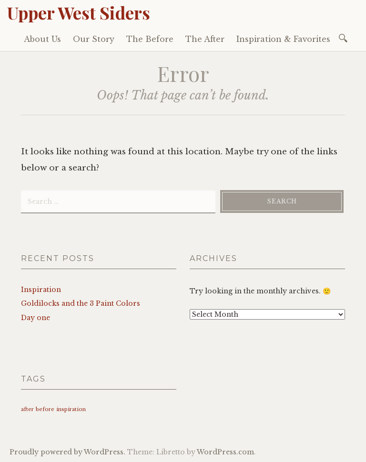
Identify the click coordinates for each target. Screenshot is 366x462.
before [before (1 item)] (45, 409)
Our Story (93, 39)
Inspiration (41, 289)
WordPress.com (225, 452)
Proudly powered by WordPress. (67, 452)
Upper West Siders (78, 12)
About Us (42, 39)
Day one (35, 317)
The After (204, 39)
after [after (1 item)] (27, 409)
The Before (149, 39)
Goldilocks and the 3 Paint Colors (80, 303)
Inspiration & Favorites (283, 39)
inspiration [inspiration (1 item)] (71, 409)
